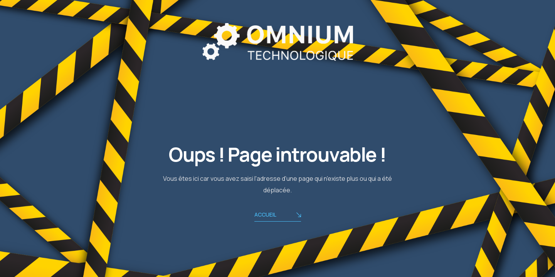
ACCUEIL (277, 215)
